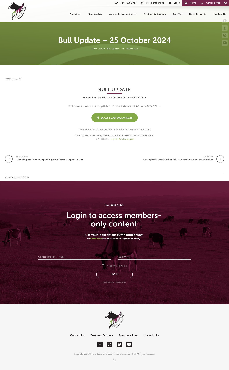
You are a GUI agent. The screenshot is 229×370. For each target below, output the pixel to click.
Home (94, 48)
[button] (225, 3)
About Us (76, 14)
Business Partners (101, 335)
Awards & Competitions (123, 14)
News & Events (198, 14)
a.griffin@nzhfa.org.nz (122, 139)
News (102, 48)
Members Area (128, 335)
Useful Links (151, 335)
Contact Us (219, 14)
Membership (95, 14)
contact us (96, 238)
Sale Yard (178, 14)
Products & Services (155, 14)
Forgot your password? (114, 282)
